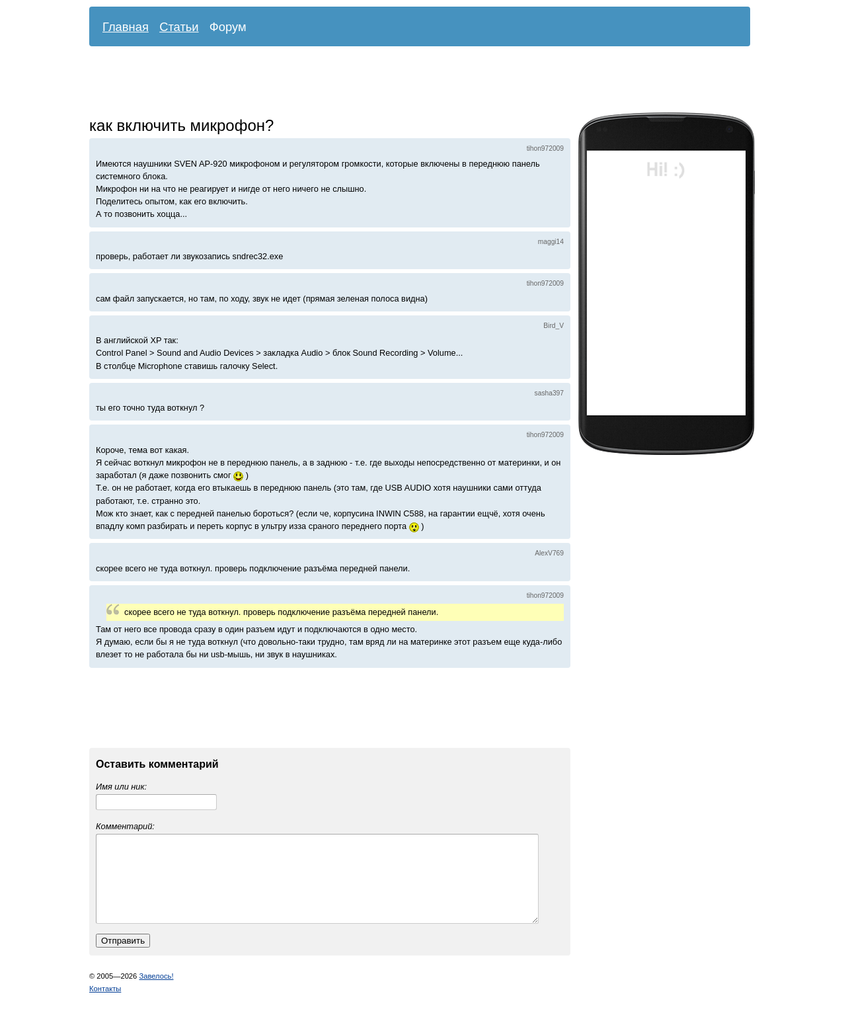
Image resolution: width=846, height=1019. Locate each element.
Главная (125, 27)
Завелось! (156, 992)
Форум (228, 27)
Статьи (179, 27)
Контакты (105, 1004)
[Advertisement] (409, 82)
